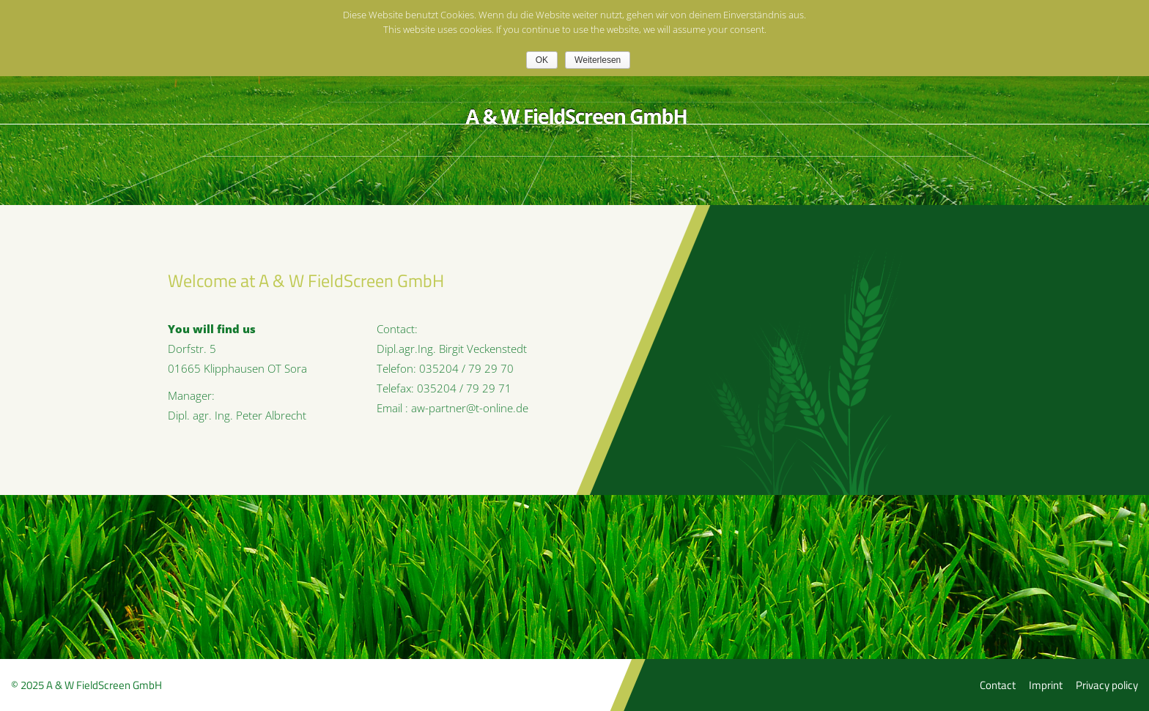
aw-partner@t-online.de (469, 408)
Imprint (1046, 685)
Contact (998, 685)
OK (542, 60)
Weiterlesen (597, 60)
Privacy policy (1107, 685)
